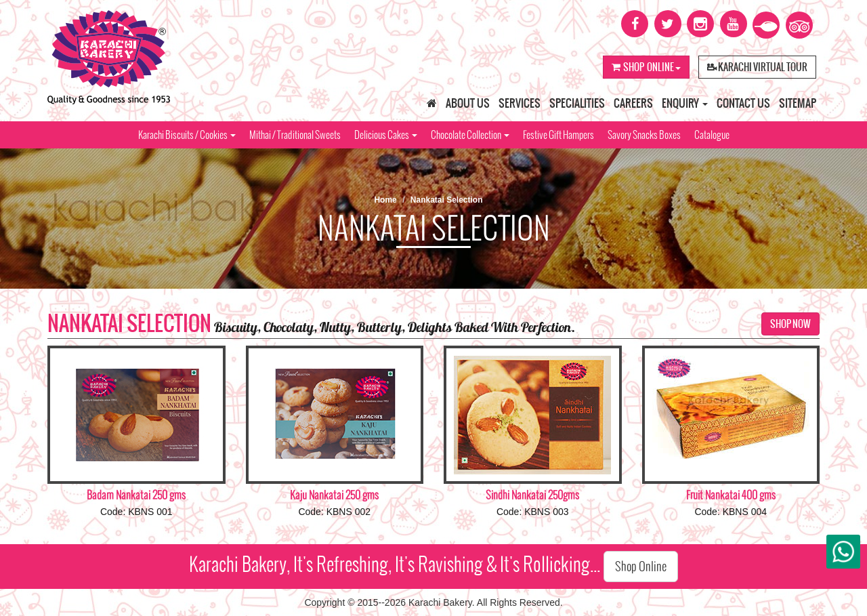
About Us (468, 103)
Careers (633, 103)
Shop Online (646, 67)
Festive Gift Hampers (558, 135)
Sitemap (797, 103)
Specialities (577, 103)
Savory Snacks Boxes (644, 135)
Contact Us (743, 103)
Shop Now (790, 323)
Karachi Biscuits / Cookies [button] (187, 135)
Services (520, 103)
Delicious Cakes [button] (385, 135)
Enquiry (685, 103)
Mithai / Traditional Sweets (295, 135)
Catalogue (711, 135)
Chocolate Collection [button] (470, 135)
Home (385, 200)
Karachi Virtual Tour (757, 67)
